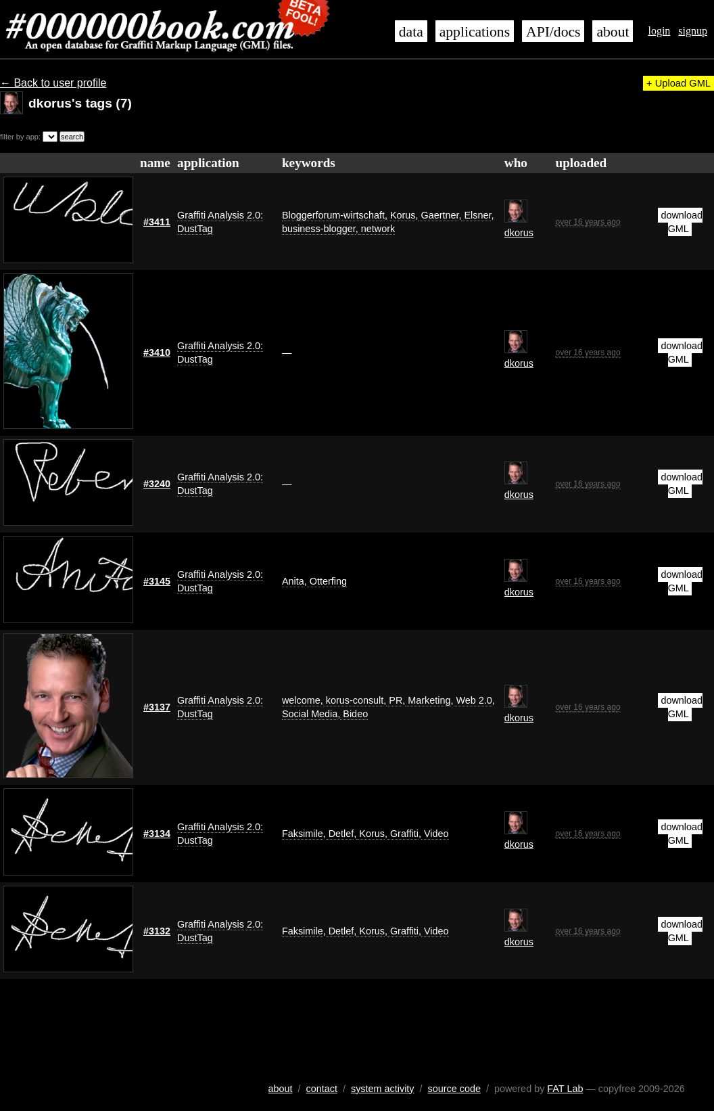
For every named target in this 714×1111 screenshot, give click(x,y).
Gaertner (438, 215)
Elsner (476, 215)
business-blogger (319, 228)
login (659, 31)
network (376, 228)
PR (394, 700)
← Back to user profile (53, 83)
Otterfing (327, 581)
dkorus (518, 232)
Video (435, 833)
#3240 (156, 483)
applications (474, 32)
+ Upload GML (678, 83)
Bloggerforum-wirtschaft (333, 215)
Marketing (427, 700)
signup (692, 31)
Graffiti (403, 833)
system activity (382, 1088)
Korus (401, 215)
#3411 (156, 222)
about (612, 32)
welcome (301, 700)
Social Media (309, 713)
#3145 (156, 581)
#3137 (156, 707)
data (411, 32)
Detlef (340, 833)
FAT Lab (565, 1088)
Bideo (354, 713)
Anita (293, 581)
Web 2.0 (473, 700)
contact (321, 1088)
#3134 (156, 833)
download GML (682, 222)
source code (454, 1088)
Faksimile (302, 833)
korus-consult (353, 700)
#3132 (156, 931)
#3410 (156, 352)
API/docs (553, 32)
